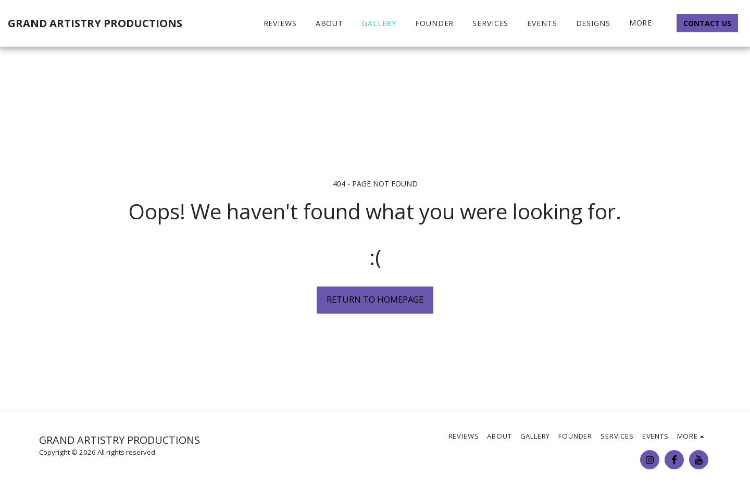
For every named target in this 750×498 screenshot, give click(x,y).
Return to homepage (375, 299)
